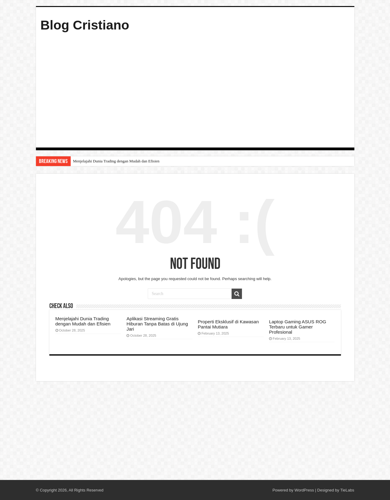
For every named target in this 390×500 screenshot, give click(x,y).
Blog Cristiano (85, 25)
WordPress (304, 490)
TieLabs (347, 490)
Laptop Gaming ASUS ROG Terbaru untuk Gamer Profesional (297, 327)
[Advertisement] (195, 88)
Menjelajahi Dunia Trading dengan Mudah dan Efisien (116, 161)
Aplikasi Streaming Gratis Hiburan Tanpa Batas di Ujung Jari (157, 324)
